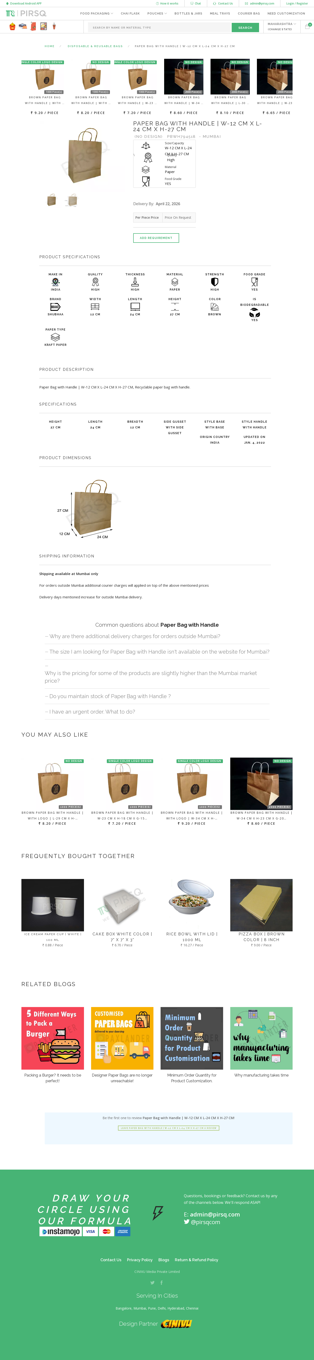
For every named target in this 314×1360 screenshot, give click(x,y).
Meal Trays (220, 13)
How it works (167, 3)
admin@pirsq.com (259, 3)
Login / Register (297, 3)
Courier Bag (249, 13)
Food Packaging (95, 13)
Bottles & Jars (188, 13)
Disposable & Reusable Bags (95, 46)
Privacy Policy (140, 1260)
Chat (196, 3)
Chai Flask (130, 13)
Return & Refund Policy (196, 1260)
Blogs (163, 1260)
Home (50, 46)
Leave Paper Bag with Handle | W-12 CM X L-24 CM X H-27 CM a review (168, 1128)
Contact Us (223, 3)
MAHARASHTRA (280, 26)
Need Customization (286, 13)
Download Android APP (24, 3)
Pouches (155, 13)
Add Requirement (156, 238)
